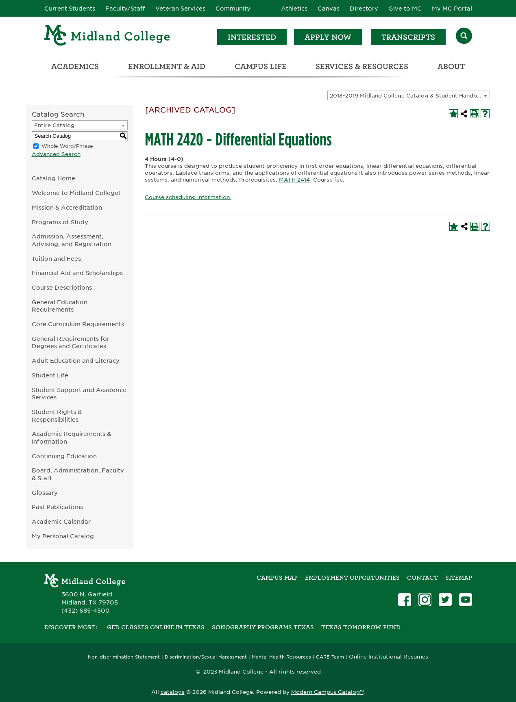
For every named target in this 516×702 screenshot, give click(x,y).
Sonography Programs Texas (263, 627)
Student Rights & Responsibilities (57, 415)
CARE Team (330, 657)
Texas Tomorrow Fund (361, 627)
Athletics (294, 8)
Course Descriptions (62, 287)
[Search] (464, 37)
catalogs (173, 692)
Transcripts (408, 37)
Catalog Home (53, 178)
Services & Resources (362, 66)
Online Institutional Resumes (388, 656)
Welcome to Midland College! (76, 192)
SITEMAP (458, 577)
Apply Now (328, 37)
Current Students (69, 8)
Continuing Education (64, 456)
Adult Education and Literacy (76, 360)
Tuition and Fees (56, 258)
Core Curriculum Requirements (78, 324)
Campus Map (277, 577)
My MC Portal (452, 8)
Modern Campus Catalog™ (327, 692)
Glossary (45, 492)
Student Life (50, 375)
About (451, 66)
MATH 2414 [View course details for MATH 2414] (294, 180)
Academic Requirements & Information (71, 437)
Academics (75, 66)
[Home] (107, 36)
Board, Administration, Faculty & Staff (78, 474)
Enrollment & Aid (166, 66)
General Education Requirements (59, 306)
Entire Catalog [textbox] (54, 125)
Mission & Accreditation (67, 207)
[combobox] (408, 95)
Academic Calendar (61, 521)
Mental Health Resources (281, 657)
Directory (364, 8)
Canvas (329, 8)
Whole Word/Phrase (67, 146)
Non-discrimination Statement (124, 657)
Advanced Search (56, 154)
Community (233, 8)
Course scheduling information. (188, 197)
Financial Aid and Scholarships (77, 272)
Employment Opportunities (352, 577)
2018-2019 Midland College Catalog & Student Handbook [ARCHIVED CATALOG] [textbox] (410, 96)
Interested (252, 37)
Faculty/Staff (125, 8)
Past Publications (57, 506)
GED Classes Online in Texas (156, 627)
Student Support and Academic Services (79, 393)
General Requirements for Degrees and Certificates (70, 342)
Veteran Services (180, 8)
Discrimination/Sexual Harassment (206, 657)
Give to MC (405, 8)
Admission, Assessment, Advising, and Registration (71, 240)
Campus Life (261, 66)
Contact (422, 577)
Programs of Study (60, 222)
